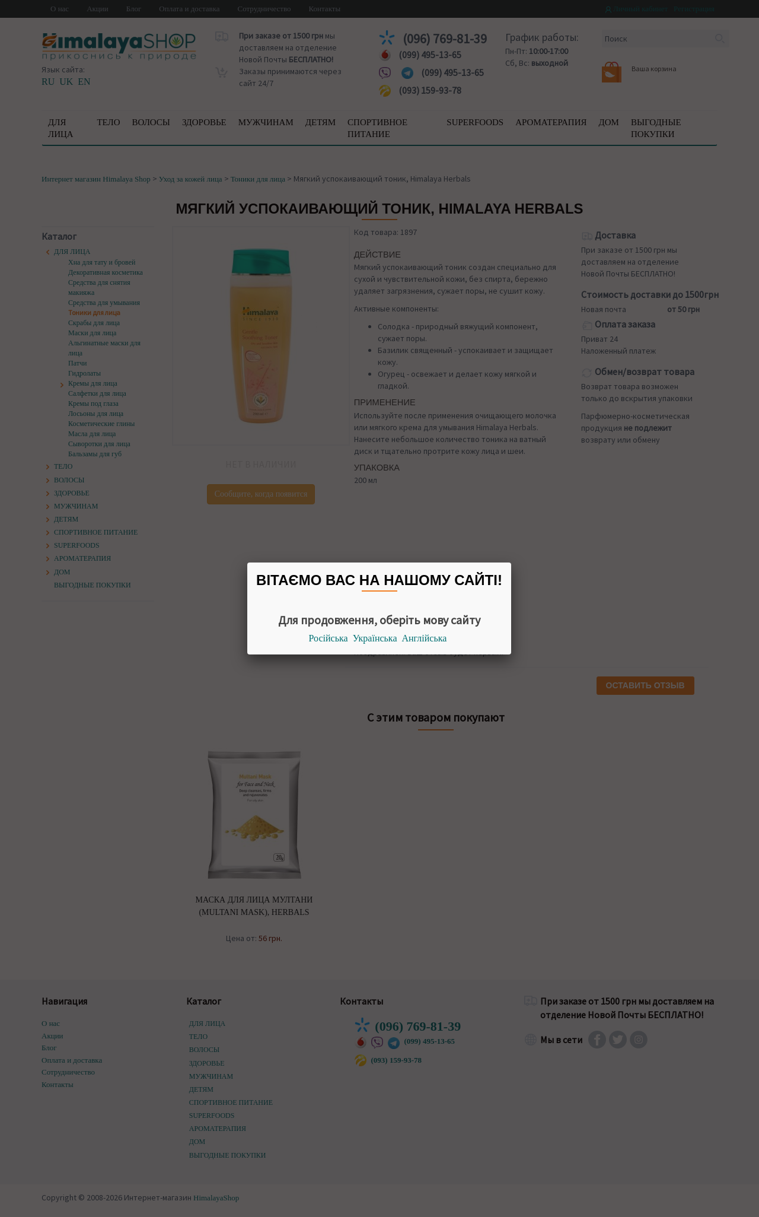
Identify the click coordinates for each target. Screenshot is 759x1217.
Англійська (424, 638)
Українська (375, 638)
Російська (328, 638)
